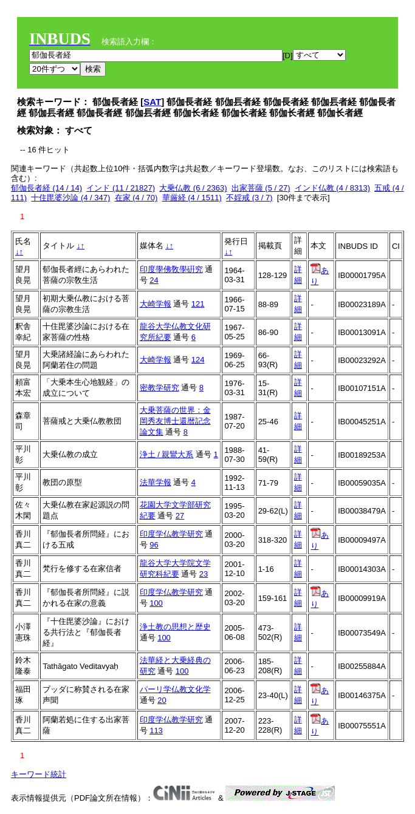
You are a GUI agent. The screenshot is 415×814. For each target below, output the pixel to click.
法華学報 (155, 482)
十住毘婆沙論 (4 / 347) (70, 197)
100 (156, 603)
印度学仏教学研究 (171, 533)
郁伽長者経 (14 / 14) (46, 187)
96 (153, 544)
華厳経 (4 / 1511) (192, 197)
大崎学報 (155, 303)
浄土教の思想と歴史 (175, 626)
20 (161, 700)
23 (203, 573)
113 (156, 730)
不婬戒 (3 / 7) (249, 197)
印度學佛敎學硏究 (171, 269)
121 (198, 303)
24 (153, 280)
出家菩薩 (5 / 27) (261, 187)
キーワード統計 (38, 774)
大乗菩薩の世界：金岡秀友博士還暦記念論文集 (175, 420)
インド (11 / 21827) (120, 187)
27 (180, 515)
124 (198, 359)
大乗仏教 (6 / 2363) (193, 187)
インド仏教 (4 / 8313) (332, 187)
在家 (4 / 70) (136, 197)
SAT (152, 102)
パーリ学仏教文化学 (175, 689)
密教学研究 (159, 387)
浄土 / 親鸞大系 (167, 454)
